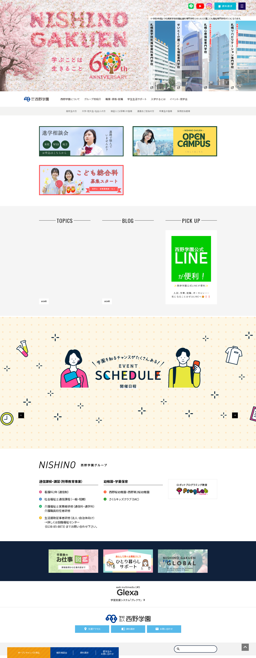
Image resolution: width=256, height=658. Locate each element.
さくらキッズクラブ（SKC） (124, 499)
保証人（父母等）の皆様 (121, 111)
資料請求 (84, 652)
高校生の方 (71, 111)
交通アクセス (94, 630)
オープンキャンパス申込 (28, 652)
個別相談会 (62, 652)
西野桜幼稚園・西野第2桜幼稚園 (129, 492)
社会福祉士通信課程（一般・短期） (65, 499)
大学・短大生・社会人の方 (94, 111)
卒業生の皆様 (165, 111)
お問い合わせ (166, 630)
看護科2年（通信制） (56, 492)
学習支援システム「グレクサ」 (126, 600)
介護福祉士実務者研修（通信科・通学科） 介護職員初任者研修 (69, 508)
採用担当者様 (183, 111)
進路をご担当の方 (145, 111)
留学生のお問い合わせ (107, 652)
